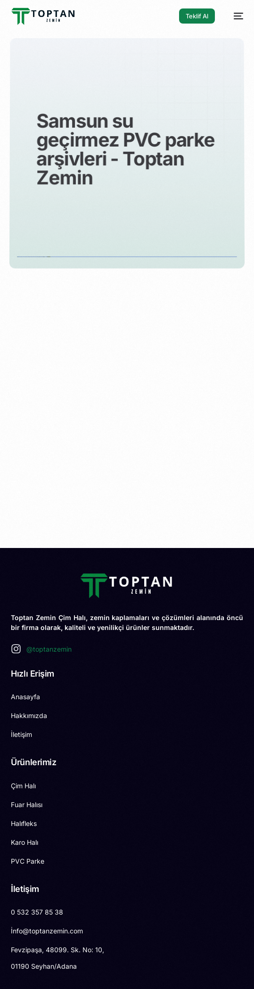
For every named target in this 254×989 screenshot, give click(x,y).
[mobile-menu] (233, 16)
